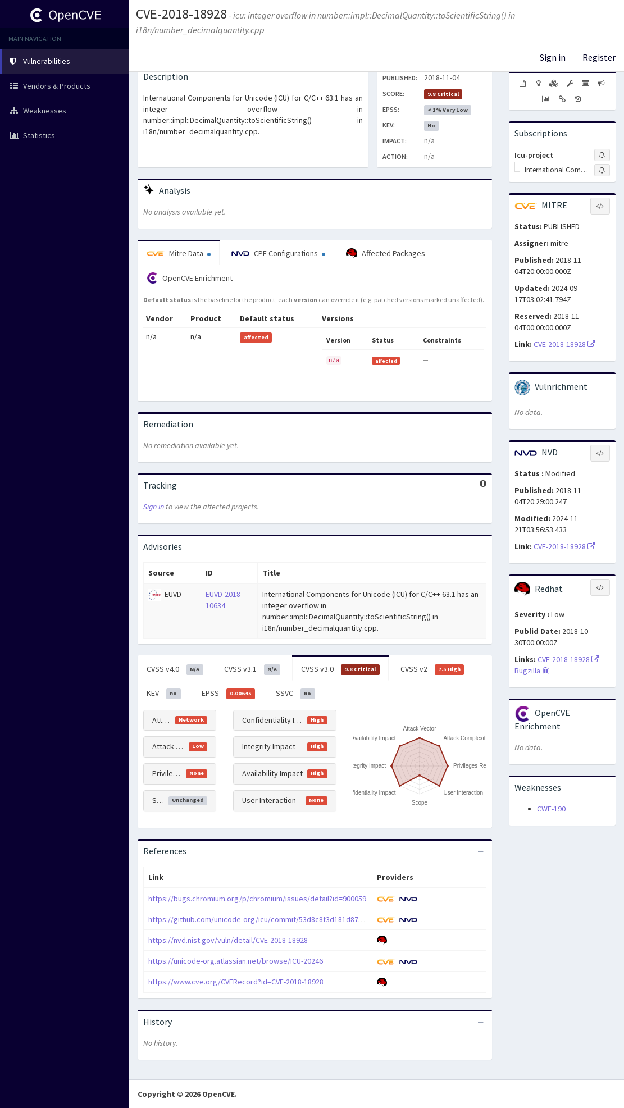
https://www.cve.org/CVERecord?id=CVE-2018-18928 (236, 982)
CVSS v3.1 (252, 669)
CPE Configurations (278, 253)
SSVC (295, 693)
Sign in (553, 57)
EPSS (229, 693)
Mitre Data (179, 253)
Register (599, 57)
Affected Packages (385, 253)
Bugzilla (531, 670)
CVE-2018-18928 (181, 13)
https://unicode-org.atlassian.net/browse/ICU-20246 (235, 961)
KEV (164, 693)
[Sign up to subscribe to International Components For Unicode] (602, 170)
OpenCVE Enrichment (190, 278)
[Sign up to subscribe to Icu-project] (602, 155)
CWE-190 (551, 809)
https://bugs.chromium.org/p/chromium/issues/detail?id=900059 (257, 898)
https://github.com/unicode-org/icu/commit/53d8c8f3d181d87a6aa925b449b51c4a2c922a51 (303, 919)
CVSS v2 (432, 669)
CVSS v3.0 (340, 669)
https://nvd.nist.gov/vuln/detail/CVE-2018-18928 (228, 940)
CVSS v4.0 (175, 669)
